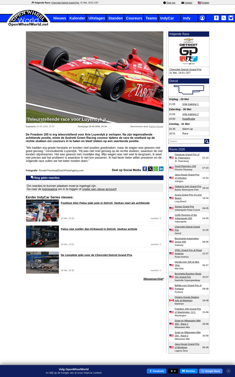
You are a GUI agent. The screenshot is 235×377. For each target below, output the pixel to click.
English (205, 2)
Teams (151, 18)
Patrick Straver (156, 126)
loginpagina (49, 189)
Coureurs (134, 18)
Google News (211, 371)
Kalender (77, 18)
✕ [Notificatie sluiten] (228, 371)
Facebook (156, 371)
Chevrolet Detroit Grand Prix (65, 2)
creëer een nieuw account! (99, 189)
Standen (115, 18)
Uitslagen (96, 18)
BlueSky (188, 371)
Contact (188, 2)
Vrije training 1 (190, 104)
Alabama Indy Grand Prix (188, 186)
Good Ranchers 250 (185, 166)
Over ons (170, 2)
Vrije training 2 (190, 114)
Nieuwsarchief (153, 279)
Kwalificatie (188, 118)
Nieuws (59, 18)
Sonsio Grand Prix (184, 206)
